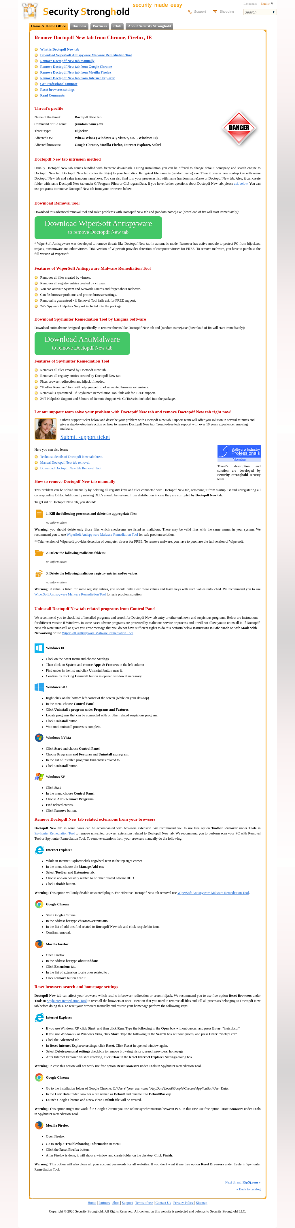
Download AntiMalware (82, 343)
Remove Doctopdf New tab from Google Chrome (76, 67)
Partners (100, 26)
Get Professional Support (58, 84)
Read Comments (52, 95)
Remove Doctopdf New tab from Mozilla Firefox (75, 72)
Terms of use (144, 1203)
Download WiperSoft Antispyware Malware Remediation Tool (86, 55)
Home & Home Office (48, 26)
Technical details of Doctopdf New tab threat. (71, 457)
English (267, 3)
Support (127, 1203)
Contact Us (163, 1203)
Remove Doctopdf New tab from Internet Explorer (77, 78)
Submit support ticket (85, 437)
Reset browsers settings (57, 90)
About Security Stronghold (149, 26)
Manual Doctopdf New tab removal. (65, 462)
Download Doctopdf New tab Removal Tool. (71, 468)
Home (92, 1203)
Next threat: (243, 1182)
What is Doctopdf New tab (59, 49)
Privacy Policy (183, 1203)
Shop (116, 1203)
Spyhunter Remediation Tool (55, 833)
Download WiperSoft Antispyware (98, 227)
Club (117, 26)
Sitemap (201, 1203)
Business (79, 26)
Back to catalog (249, 1189)
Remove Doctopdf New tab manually (67, 61)
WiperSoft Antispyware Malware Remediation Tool (102, 535)
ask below (241, 184)
